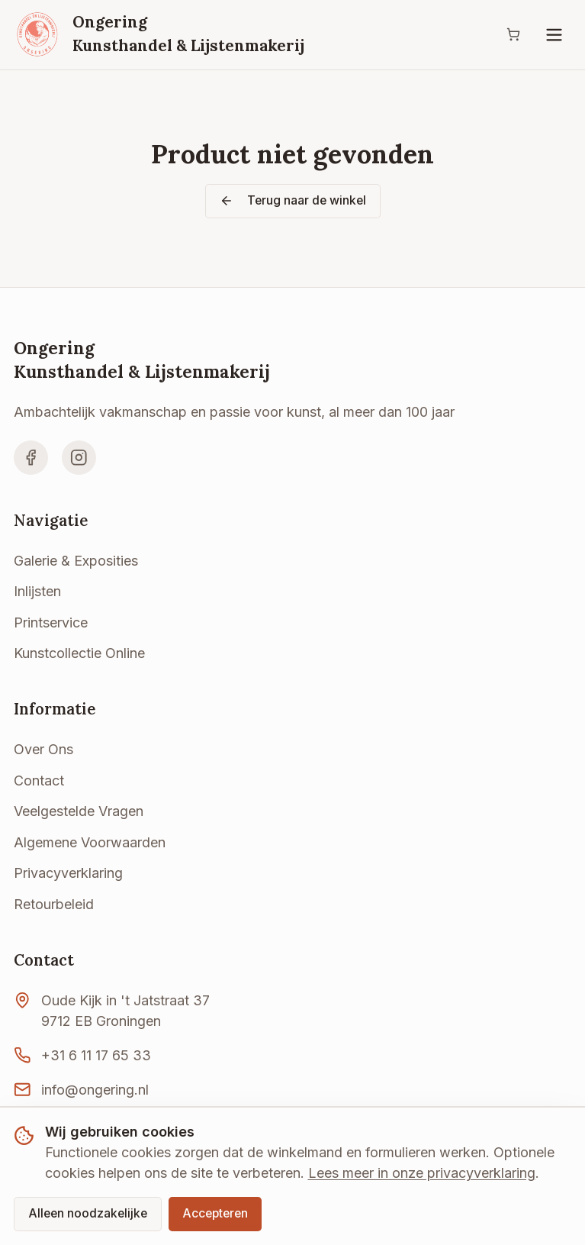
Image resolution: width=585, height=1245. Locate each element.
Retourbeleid (54, 904)
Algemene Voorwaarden (90, 842)
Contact (39, 780)
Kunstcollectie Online (79, 653)
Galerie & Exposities (76, 561)
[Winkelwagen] (513, 35)
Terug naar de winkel (293, 200)
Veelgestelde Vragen (78, 811)
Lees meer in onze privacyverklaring (421, 1173)
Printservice (51, 622)
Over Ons (43, 749)
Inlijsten (37, 591)
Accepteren (215, 1213)
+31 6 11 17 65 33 (96, 1055)
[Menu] (554, 35)
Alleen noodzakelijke (87, 1213)
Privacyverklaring (68, 873)
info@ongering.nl (95, 1090)
